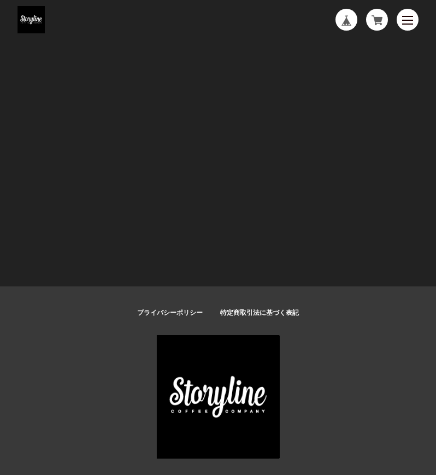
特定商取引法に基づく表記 (259, 312)
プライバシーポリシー (170, 312)
